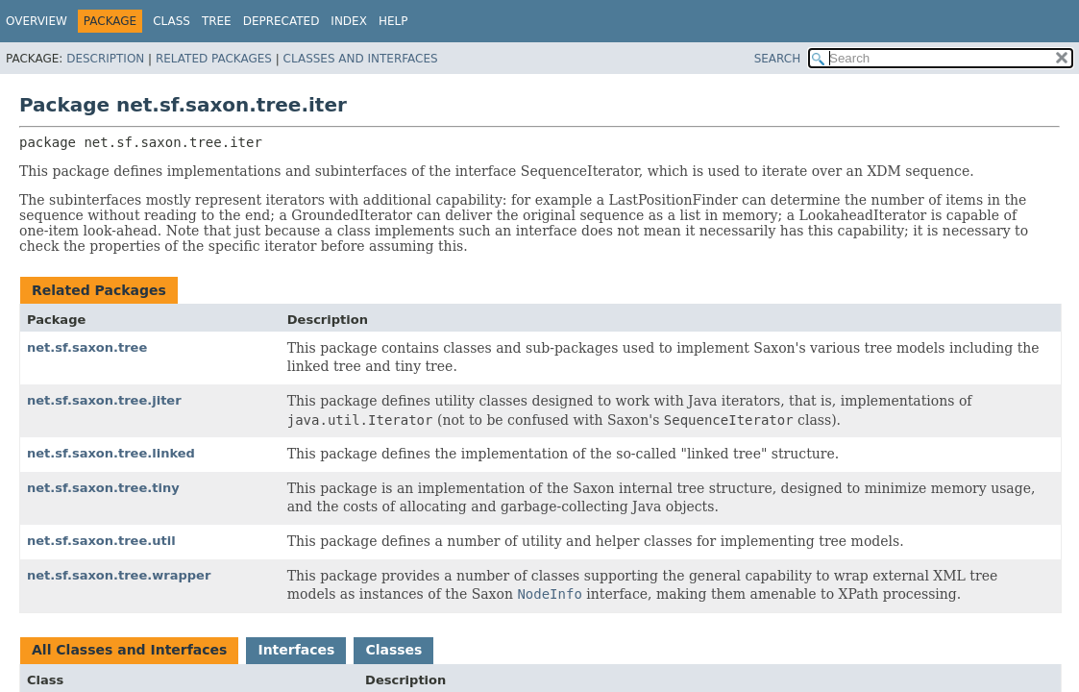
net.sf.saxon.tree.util (101, 540)
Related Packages (214, 58)
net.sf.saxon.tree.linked (111, 453)
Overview (36, 21)
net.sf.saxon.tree (87, 347)
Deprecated (281, 21)
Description (105, 58)
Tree (217, 21)
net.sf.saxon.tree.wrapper (118, 575)
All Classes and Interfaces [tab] (129, 649)
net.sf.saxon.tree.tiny (103, 488)
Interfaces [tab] (295, 649)
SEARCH (777, 58)
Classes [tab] (393, 649)
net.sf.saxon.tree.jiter (104, 400)
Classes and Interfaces (360, 58)
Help (393, 21)
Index (349, 21)
